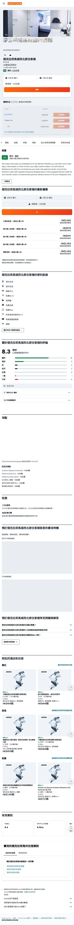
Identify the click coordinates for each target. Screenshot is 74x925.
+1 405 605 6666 (9, 67)
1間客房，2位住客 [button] (12, 84)
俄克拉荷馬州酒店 (13, 872)
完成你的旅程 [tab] (10, 853)
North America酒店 (24, 918)
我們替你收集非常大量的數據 (38, 902)
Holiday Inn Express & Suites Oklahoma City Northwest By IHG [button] (54, 789)
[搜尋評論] (39, 385)
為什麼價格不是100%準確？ (38, 906)
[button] (3, 3)
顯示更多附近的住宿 (65, 665)
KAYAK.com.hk (6, 918)
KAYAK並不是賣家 (38, 898)
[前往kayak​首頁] (15, 3)
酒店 (14, 918)
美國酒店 (35, 918)
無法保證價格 (31, 892)
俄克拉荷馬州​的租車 (14, 869)
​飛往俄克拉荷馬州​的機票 (15, 866)
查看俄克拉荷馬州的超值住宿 (62, 710)
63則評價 (15, 70)
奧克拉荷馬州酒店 (46, 918)
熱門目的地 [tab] (23, 853)
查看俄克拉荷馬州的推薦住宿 (62, 758)
